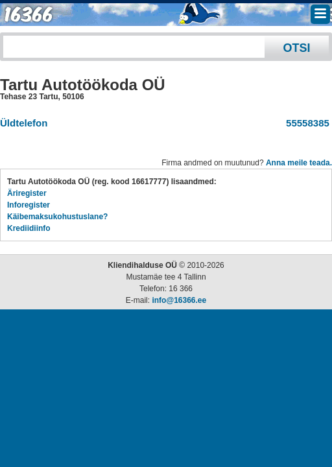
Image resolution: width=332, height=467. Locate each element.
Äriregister (27, 193)
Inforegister (28, 205)
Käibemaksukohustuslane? (57, 216)
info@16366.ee (179, 300)
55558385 (305, 122)
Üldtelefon (23, 122)
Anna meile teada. (299, 162)
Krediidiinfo (29, 228)
